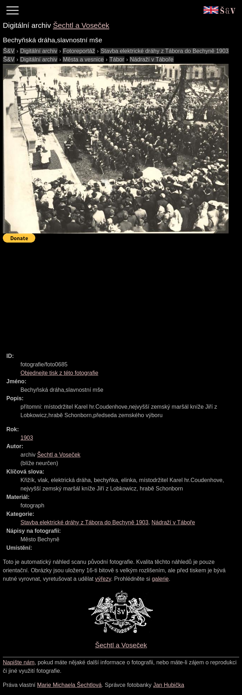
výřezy (103, 579)
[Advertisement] (122, 294)
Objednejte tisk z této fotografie (59, 373)
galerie (160, 579)
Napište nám (19, 662)
